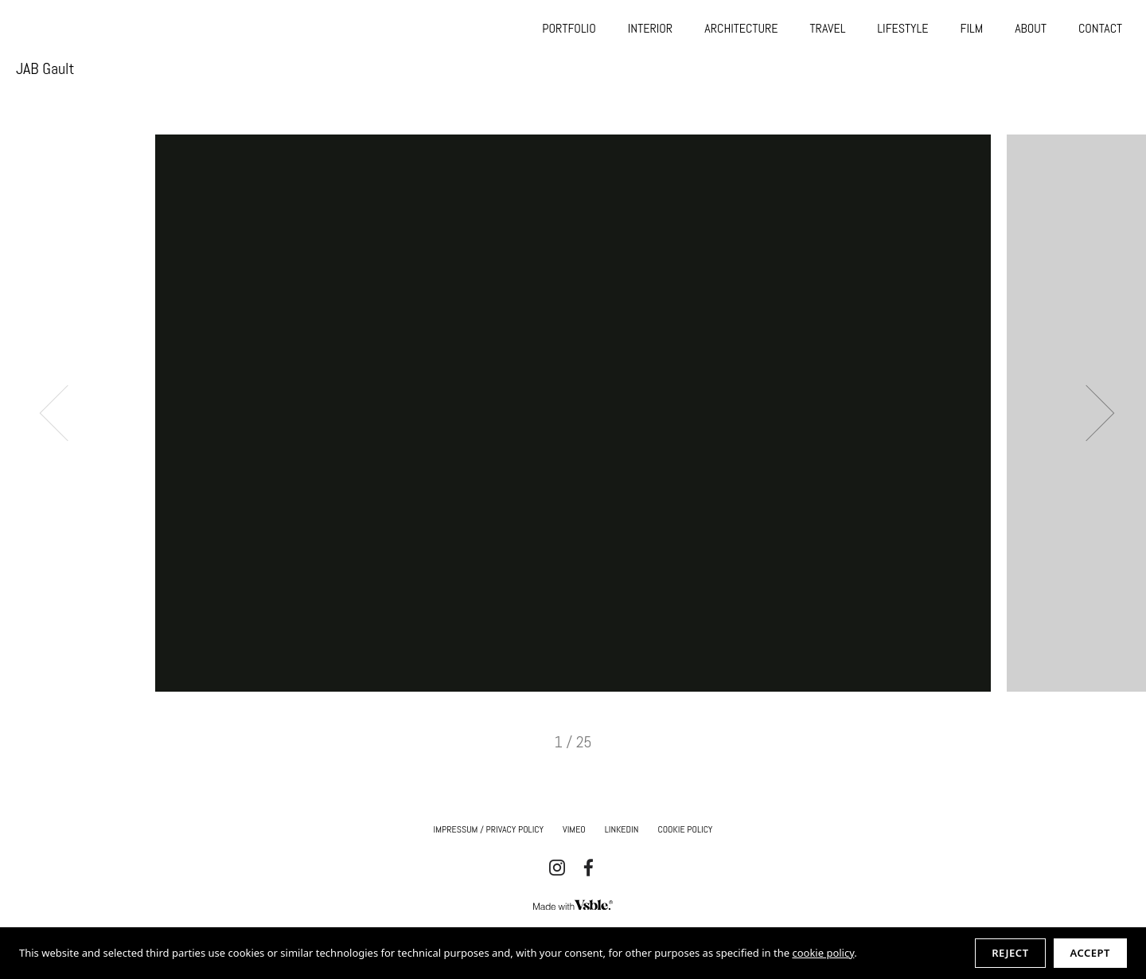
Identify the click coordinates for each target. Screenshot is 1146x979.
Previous (68, 412)
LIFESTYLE (902, 28)
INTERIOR (650, 28)
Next (1086, 412)
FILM (971, 28)
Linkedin (622, 829)
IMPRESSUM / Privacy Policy (489, 829)
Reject (1010, 953)
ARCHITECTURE (741, 28)
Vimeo (574, 829)
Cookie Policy (684, 829)
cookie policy (823, 953)
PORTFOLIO (568, 28)
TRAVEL (828, 28)
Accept (1090, 953)
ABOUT (1031, 28)
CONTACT (1100, 28)
